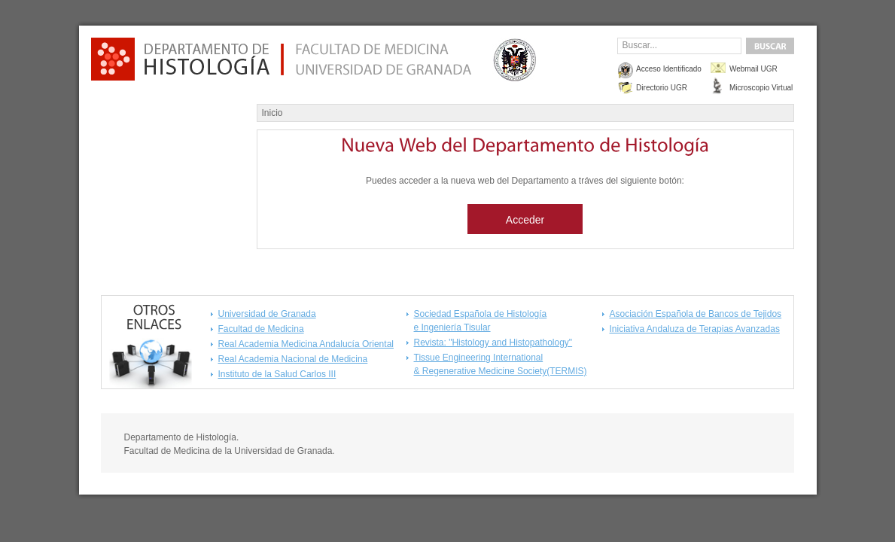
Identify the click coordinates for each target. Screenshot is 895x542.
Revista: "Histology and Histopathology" (493, 342)
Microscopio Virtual (761, 88)
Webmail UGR (753, 69)
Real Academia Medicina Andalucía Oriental (306, 344)
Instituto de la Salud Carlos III (277, 374)
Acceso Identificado (669, 69)
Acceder (525, 220)
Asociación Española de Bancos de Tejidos (696, 314)
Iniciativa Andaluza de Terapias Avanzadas (695, 329)
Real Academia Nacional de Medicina (293, 359)
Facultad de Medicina (261, 329)
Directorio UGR (661, 88)
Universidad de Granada (267, 314)
